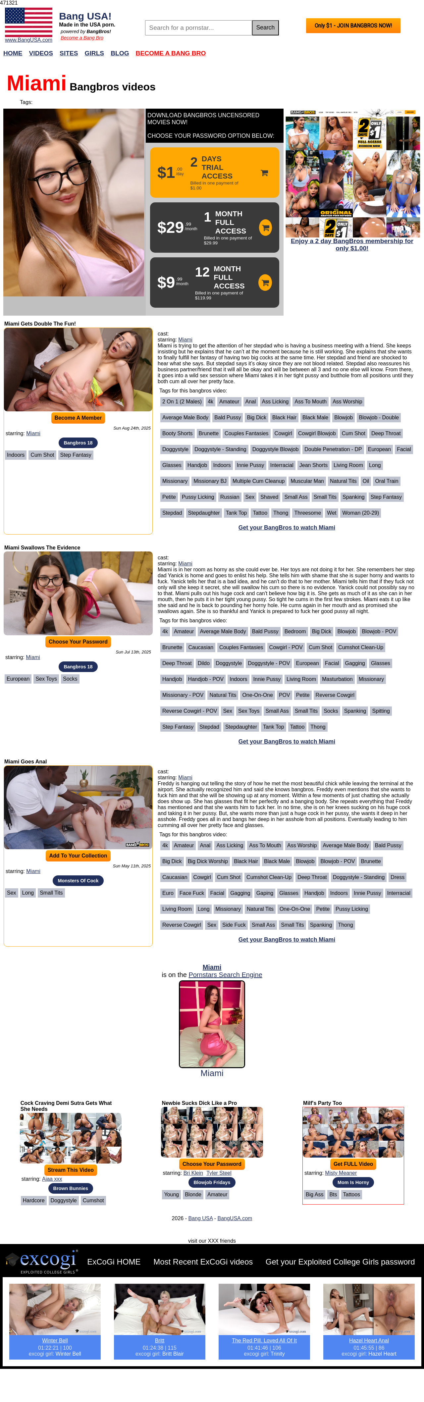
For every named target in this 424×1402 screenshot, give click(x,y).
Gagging (355, 663)
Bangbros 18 (78, 442)
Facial (404, 449)
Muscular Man (307, 481)
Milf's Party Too (322, 1103)
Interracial (281, 465)
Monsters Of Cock (78, 880)
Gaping (265, 893)
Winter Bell (55, 1340)
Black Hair (284, 417)
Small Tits (325, 497)
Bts (333, 1194)
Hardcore (34, 1200)
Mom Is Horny (353, 1182)
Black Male (315, 417)
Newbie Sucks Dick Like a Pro (199, 1103)
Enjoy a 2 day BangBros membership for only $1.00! (352, 244)
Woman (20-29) (360, 513)
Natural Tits (343, 481)
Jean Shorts (313, 465)
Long (375, 465)
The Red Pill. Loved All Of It (264, 1340)
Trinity (278, 1354)
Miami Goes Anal (25, 761)
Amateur (229, 401)
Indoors (16, 455)
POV (284, 695)
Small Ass (295, 497)
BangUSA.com (234, 1218)
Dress (397, 877)
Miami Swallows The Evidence (42, 547)
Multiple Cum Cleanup (259, 481)
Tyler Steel (219, 1173)
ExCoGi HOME (113, 1261)
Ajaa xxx (52, 1179)
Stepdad (172, 513)
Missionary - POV (182, 695)
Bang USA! (85, 16)
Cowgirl (283, 433)
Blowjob (343, 417)
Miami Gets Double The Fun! (40, 324)
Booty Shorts (177, 433)
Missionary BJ (210, 481)
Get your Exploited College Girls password (340, 1261)
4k (210, 401)
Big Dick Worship (208, 861)
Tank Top (236, 513)
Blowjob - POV (379, 631)
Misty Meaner (341, 1173)
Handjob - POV (206, 679)
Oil (366, 481)
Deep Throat (386, 433)
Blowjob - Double (379, 417)
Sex (250, 497)
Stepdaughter (204, 513)
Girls (94, 53)
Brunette (209, 433)
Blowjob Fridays (211, 1182)
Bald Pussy (227, 417)
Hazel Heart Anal (369, 1340)
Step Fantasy (75, 455)
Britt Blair (173, 1354)
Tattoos (351, 1194)
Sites (69, 53)
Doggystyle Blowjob (275, 449)
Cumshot (93, 1200)
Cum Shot (42, 455)
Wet (331, 513)
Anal (250, 401)
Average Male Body (185, 417)
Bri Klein (193, 1173)
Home (13, 53)
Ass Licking (275, 401)
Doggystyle (175, 449)
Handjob (197, 465)
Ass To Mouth (310, 401)
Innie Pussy (250, 465)
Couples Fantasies (247, 433)
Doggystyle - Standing (220, 449)
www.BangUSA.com (28, 40)
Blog (120, 53)
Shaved (269, 497)
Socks (70, 679)
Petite (169, 497)
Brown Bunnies (70, 1188)
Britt (159, 1340)
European (379, 449)
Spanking (354, 497)
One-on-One (257, 695)
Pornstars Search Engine (225, 974)
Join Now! (316, 56)
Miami (33, 433)
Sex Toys (46, 679)
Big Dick (256, 417)
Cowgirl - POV (286, 647)
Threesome (307, 513)
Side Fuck (234, 925)
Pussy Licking (198, 497)
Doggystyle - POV (269, 663)
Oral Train (386, 481)
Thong (280, 513)
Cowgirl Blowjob (317, 433)
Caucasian (200, 647)
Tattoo (260, 513)
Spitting (381, 711)
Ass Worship (347, 401)
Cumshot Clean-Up (360, 647)
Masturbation (337, 679)
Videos (41, 53)
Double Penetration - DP (333, 449)
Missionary (174, 481)
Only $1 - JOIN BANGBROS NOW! (353, 26)
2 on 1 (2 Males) (182, 401)
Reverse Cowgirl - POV (189, 711)
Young (171, 1194)
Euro (168, 893)
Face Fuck (192, 893)
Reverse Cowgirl (335, 695)
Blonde (193, 1194)
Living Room (348, 465)
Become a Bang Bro (82, 37)
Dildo (204, 663)
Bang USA (200, 1218)
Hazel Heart (382, 1354)
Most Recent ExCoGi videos (203, 1261)
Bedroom (295, 631)
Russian (229, 497)
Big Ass (314, 1194)
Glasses (172, 465)
